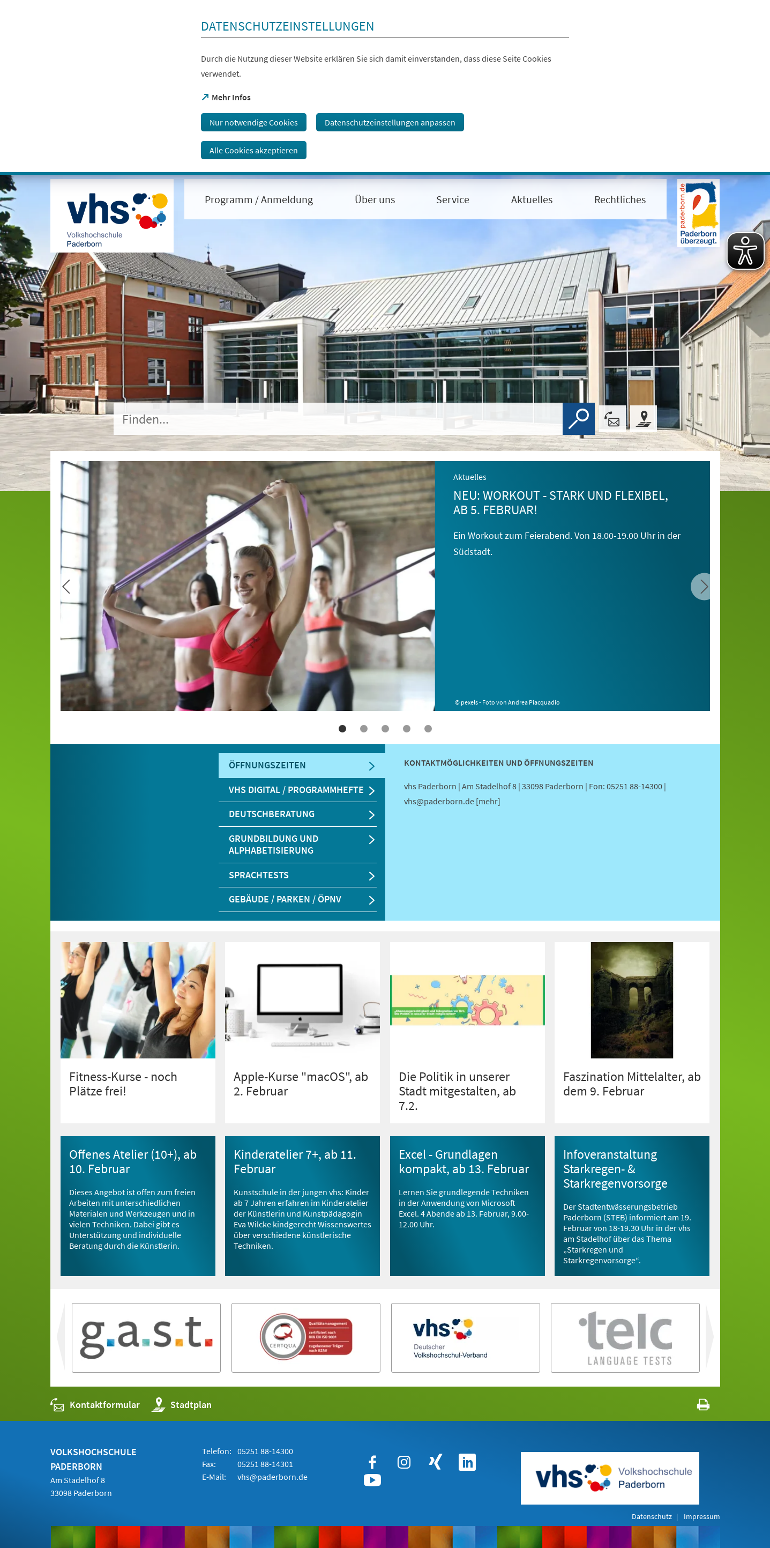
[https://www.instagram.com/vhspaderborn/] (404, 1462)
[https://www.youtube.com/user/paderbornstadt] (372, 1480)
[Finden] (579, 419)
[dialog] (385, 87)
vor (59, 1341)
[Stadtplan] (643, 418)
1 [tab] (342, 728)
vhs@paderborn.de (272, 1476)
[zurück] (704, 587)
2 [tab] (364, 728)
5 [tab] (428, 728)
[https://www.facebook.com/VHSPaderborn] (372, 1462)
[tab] (302, 765)
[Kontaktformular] (612, 418)
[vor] (66, 587)
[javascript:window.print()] (694, 1407)
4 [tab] (406, 728)
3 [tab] (385, 728)
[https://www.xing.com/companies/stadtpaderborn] (435, 1462)
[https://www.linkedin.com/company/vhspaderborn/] (467, 1462)
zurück (718, 1341)
